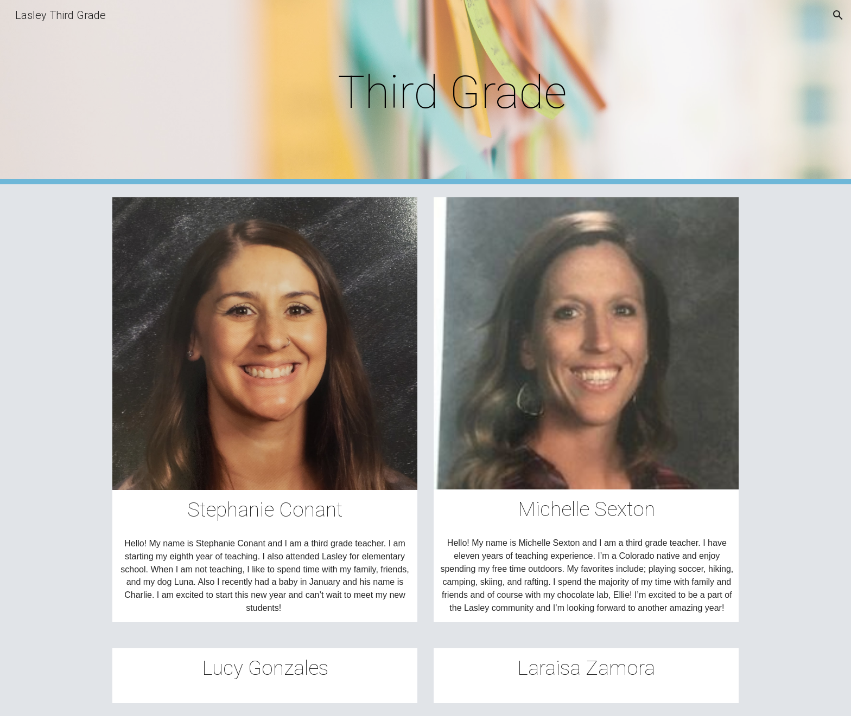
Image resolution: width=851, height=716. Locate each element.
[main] (452, 92)
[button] (838, 15)
